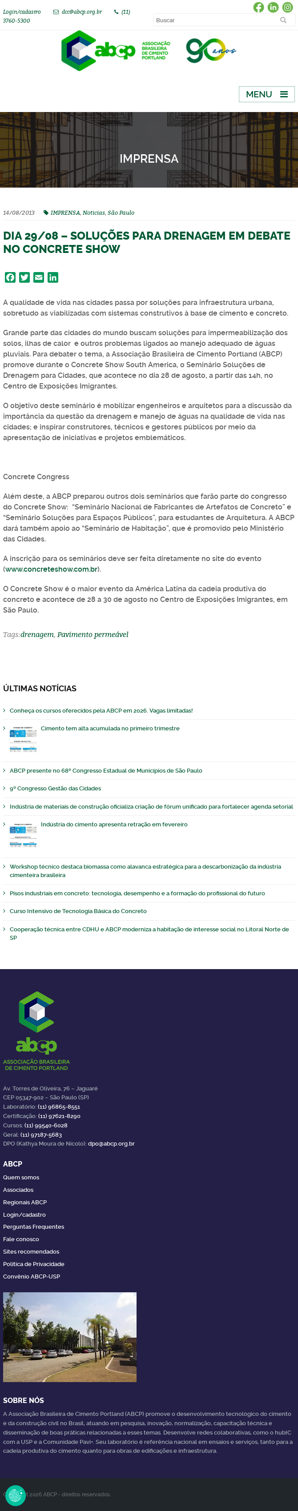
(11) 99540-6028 (46, 1125)
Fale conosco (21, 1239)
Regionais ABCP (25, 1202)
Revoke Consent (15, 1495)
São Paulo (121, 212)
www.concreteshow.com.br (51, 569)
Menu (259, 94)
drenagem (37, 634)
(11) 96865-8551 (59, 1106)
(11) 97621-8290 (59, 1116)
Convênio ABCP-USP (31, 1276)
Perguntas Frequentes (33, 1226)
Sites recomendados (31, 1251)
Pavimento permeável (93, 634)
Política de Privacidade (33, 1264)
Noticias (94, 212)
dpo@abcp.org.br (111, 1143)
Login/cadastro (22, 12)
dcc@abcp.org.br (82, 12)
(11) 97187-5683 (41, 1134)
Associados (18, 1189)
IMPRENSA (65, 212)
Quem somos (21, 1177)
